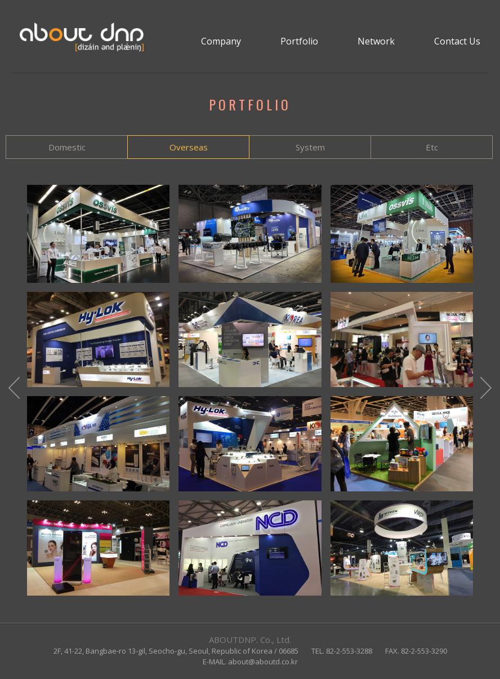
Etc (432, 147)
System (310, 147)
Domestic (67, 147)
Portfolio (299, 41)
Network (376, 41)
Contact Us (457, 41)
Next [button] (486, 390)
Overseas (188, 147)
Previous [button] (14, 390)
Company (221, 41)
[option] (250, 390)
